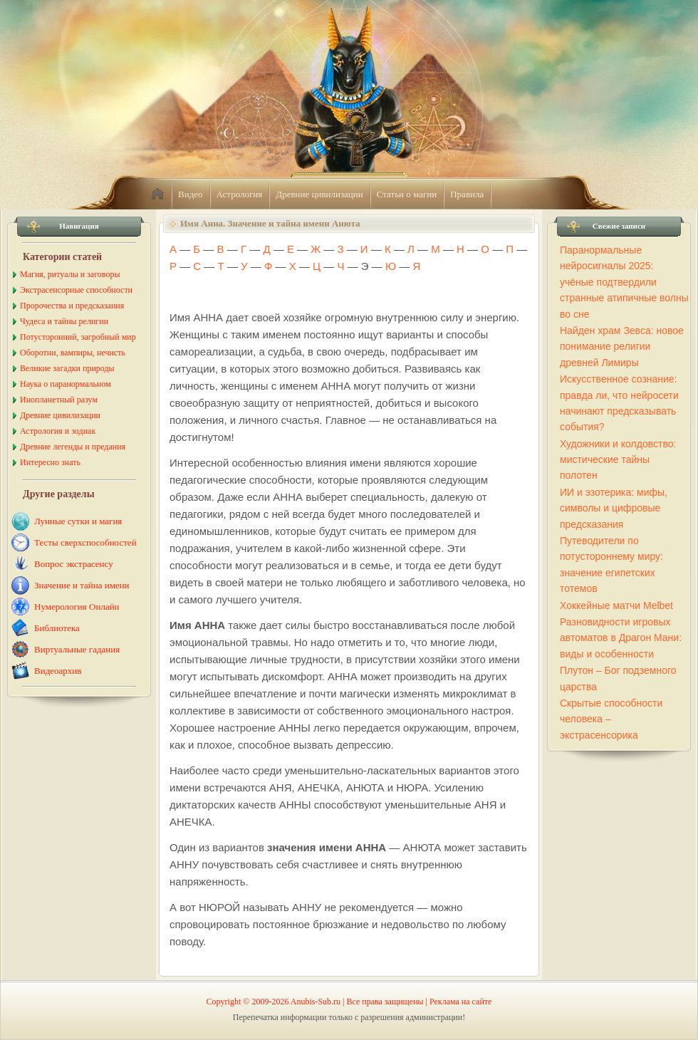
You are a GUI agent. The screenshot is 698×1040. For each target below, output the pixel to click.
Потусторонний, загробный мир (78, 337)
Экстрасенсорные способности (76, 290)
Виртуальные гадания (77, 649)
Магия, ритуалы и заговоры (70, 274)
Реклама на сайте (460, 1002)
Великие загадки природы (67, 368)
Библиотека (57, 628)
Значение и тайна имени (82, 585)
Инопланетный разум (59, 400)
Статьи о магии (407, 194)
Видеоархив (57, 670)
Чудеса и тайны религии (64, 321)
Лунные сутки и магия (78, 521)
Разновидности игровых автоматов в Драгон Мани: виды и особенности (621, 638)
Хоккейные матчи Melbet (616, 605)
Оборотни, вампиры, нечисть (72, 353)
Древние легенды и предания (72, 447)
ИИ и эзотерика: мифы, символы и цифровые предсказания (613, 508)
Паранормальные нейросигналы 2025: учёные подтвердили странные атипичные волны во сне (624, 282)
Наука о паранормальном (65, 384)
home (157, 194)
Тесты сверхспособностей (85, 542)
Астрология (240, 194)
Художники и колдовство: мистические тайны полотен (618, 460)
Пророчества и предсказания (72, 306)
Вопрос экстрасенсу (73, 563)
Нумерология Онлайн (77, 606)
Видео (190, 194)
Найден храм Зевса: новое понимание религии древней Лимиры (622, 346)
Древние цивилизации (319, 194)
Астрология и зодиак (57, 431)
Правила (467, 194)
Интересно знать (50, 462)
